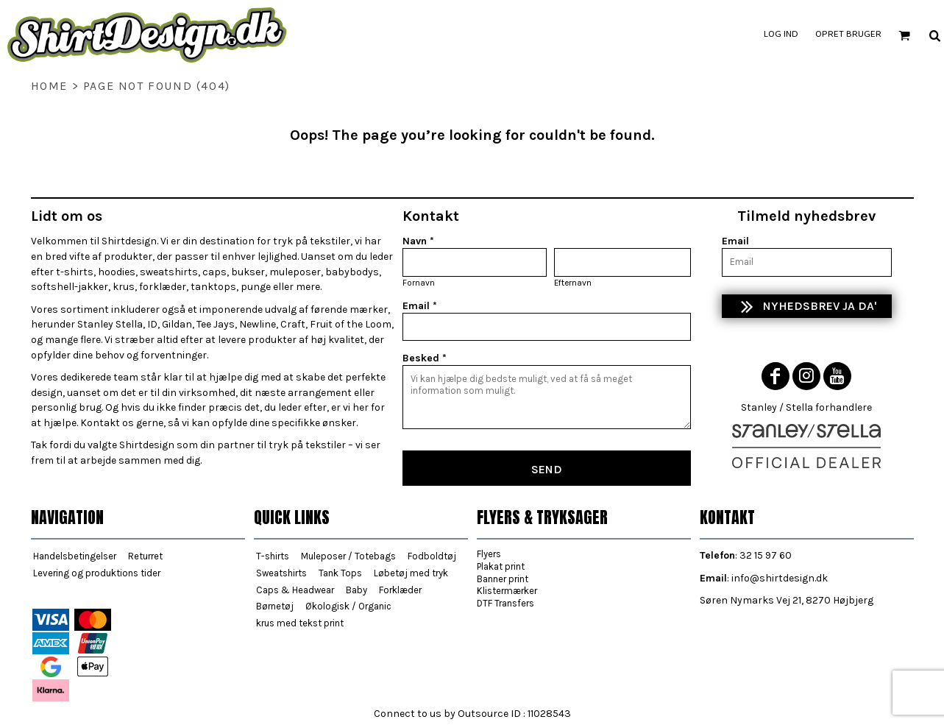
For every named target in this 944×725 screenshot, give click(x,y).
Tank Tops (340, 573)
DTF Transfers (505, 603)
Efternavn (573, 282)
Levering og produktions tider (96, 573)
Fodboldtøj (432, 556)
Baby (356, 589)
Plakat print (501, 566)
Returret (145, 556)
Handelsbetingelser (74, 556)
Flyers (489, 553)
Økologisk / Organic (348, 606)
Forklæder (400, 589)
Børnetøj (275, 606)
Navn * (418, 241)
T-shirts (272, 556)
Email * (419, 306)
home (49, 86)
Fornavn (418, 282)
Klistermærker (507, 590)
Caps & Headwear (295, 589)
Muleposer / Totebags (348, 556)
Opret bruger (848, 34)
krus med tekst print (300, 623)
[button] (904, 35)
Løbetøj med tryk (411, 573)
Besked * (424, 358)
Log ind (781, 34)
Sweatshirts (281, 573)
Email (735, 241)
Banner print (502, 578)
